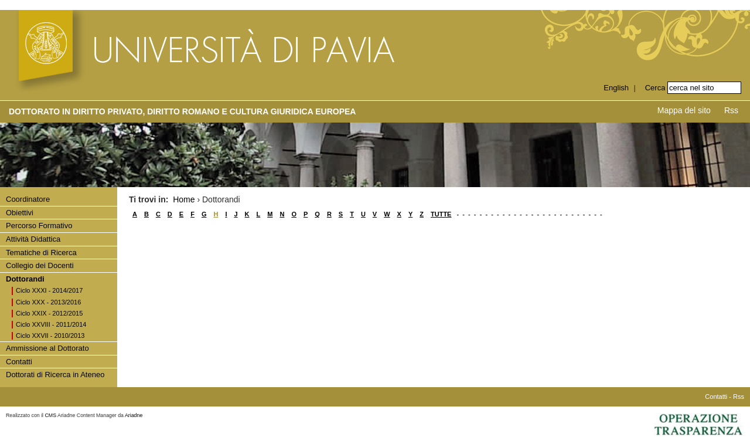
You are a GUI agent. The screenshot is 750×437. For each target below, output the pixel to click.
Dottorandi (25, 279)
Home (184, 199)
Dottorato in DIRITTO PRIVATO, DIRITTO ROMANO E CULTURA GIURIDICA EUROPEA (182, 111)
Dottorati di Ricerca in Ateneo (55, 374)
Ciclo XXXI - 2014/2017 (49, 290)
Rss (731, 110)
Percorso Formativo (39, 225)
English (616, 87)
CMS (51, 415)
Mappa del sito (684, 110)
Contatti (19, 361)
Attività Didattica (33, 239)
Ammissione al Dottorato (47, 348)
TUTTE (441, 214)
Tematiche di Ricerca (41, 252)
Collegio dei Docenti (40, 265)
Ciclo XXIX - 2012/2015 (49, 313)
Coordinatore (28, 199)
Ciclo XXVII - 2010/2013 (50, 335)
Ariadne (133, 415)
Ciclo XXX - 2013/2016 (48, 302)
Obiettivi (19, 212)
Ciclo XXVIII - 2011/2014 (51, 324)
